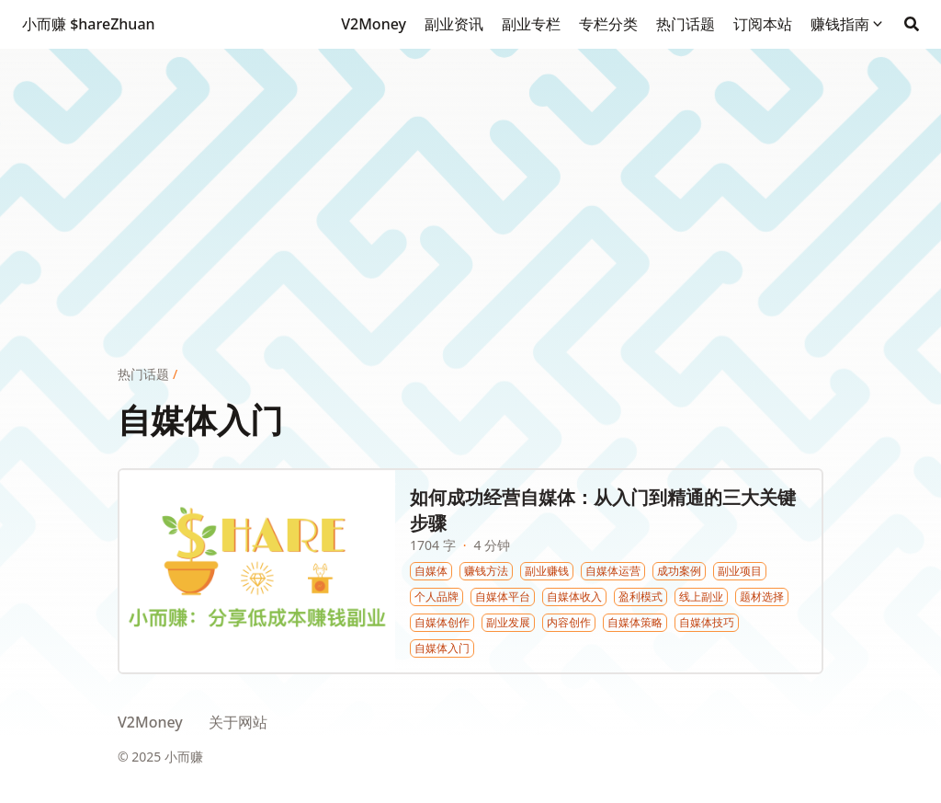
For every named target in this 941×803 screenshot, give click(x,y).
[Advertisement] (470, 177)
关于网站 (238, 722)
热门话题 (143, 374)
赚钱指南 (840, 24)
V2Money (150, 722)
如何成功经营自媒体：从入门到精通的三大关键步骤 (603, 510)
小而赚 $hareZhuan (88, 24)
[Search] (911, 24)
